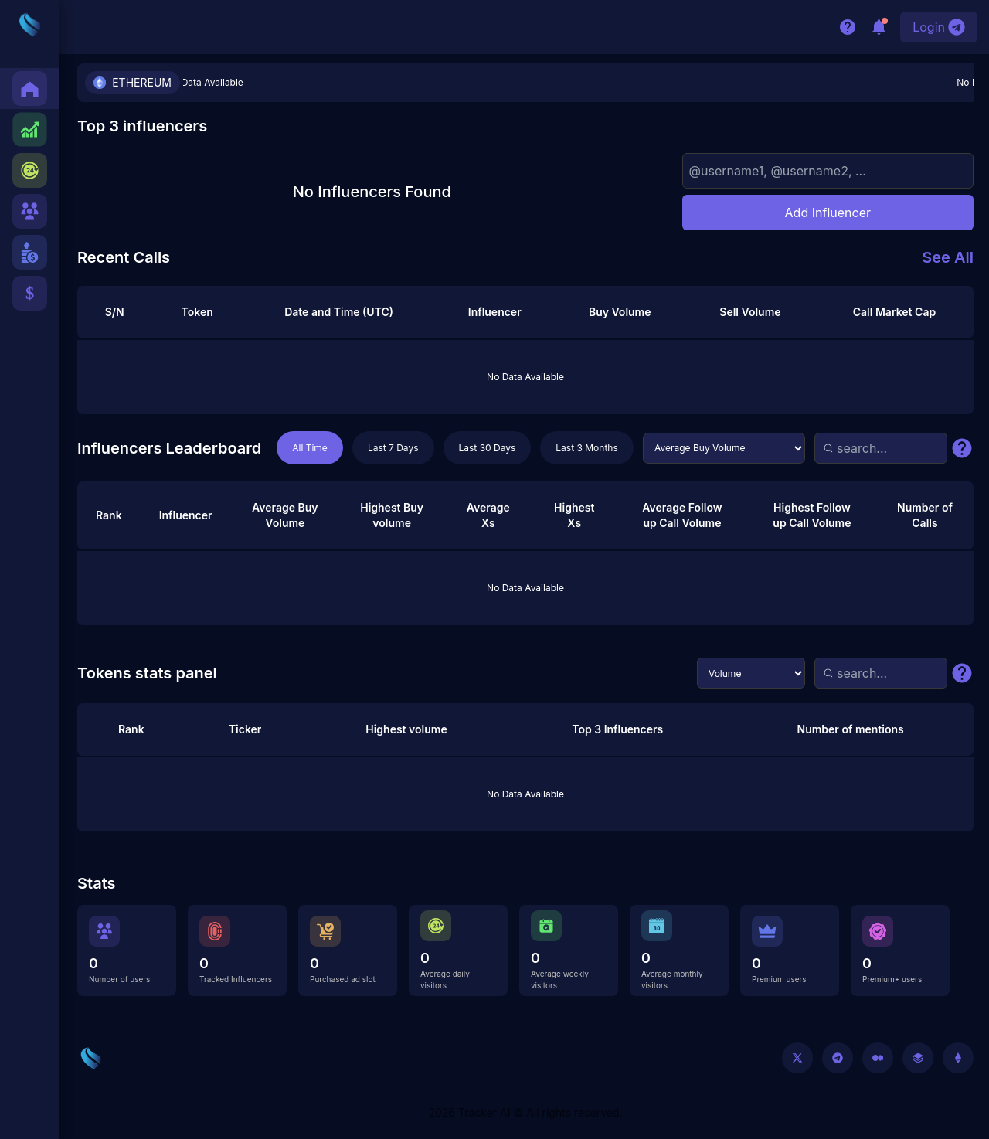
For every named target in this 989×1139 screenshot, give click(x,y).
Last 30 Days (487, 448)
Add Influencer (828, 212)
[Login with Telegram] (938, 27)
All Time (310, 448)
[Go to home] (90, 1058)
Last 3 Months (586, 448)
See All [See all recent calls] (948, 257)
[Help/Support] (847, 27)
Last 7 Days (393, 448)
